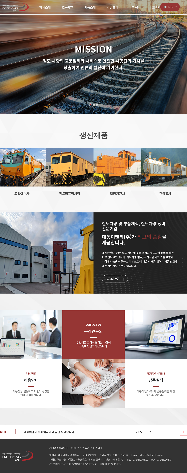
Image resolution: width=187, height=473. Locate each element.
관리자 (98, 448)
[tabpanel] (93, 57)
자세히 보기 (113, 279)
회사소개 (45, 7)
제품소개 (90, 7)
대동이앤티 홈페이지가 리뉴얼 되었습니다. (49, 432)
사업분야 (112, 7)
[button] (158, 167)
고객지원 (157, 7)
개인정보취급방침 (58, 448)
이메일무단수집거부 (81, 448)
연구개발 (67, 7)
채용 (135, 7)
